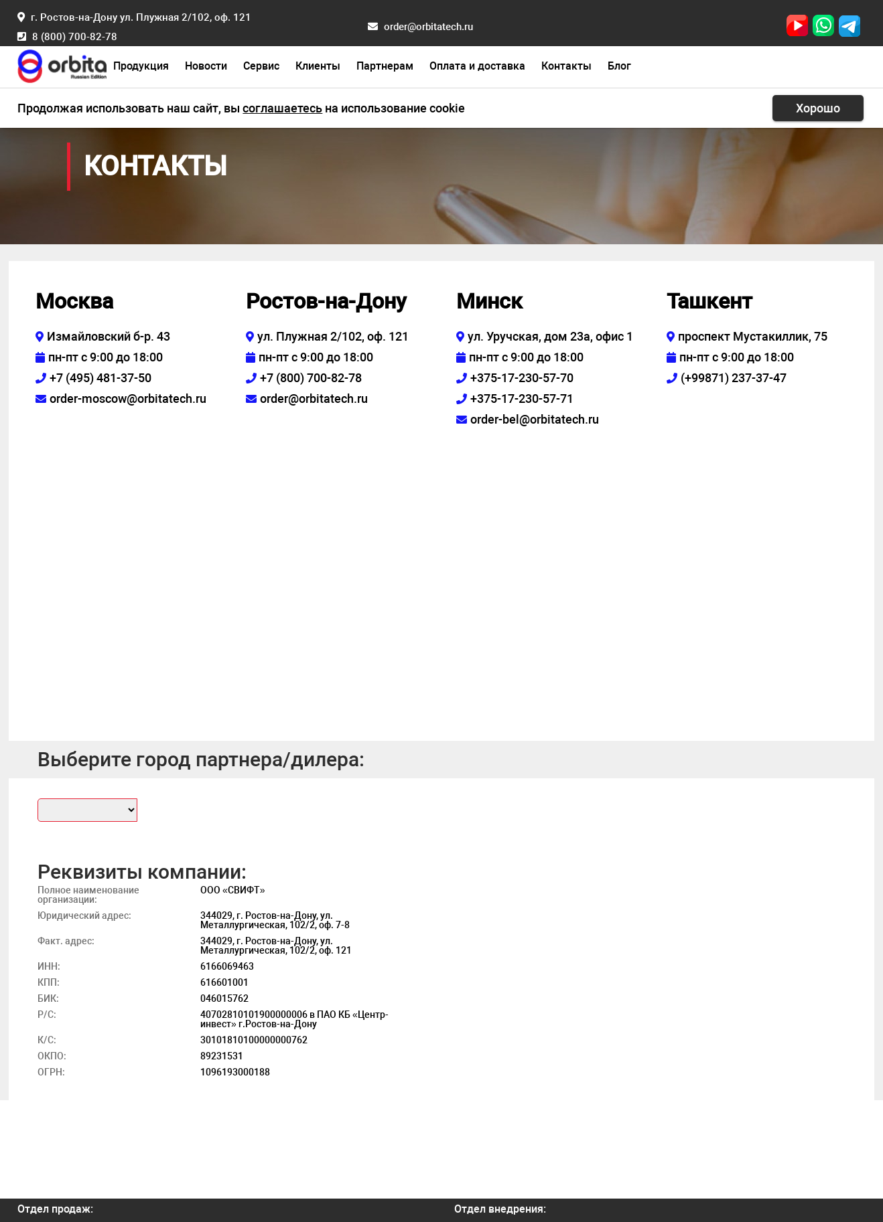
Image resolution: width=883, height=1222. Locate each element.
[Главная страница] (61, 64)
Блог (619, 66)
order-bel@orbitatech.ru (534, 419)
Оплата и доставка (477, 66)
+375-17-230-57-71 (521, 398)
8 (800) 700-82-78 (74, 37)
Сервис (261, 66)
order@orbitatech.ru (428, 27)
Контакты (566, 66)
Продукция (141, 66)
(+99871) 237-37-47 (734, 378)
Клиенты (317, 66)
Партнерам (384, 66)
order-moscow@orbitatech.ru (128, 398)
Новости (206, 66)
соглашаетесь (282, 108)
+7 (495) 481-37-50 (100, 378)
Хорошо (818, 108)
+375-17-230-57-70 (521, 378)
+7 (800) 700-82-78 (311, 378)
